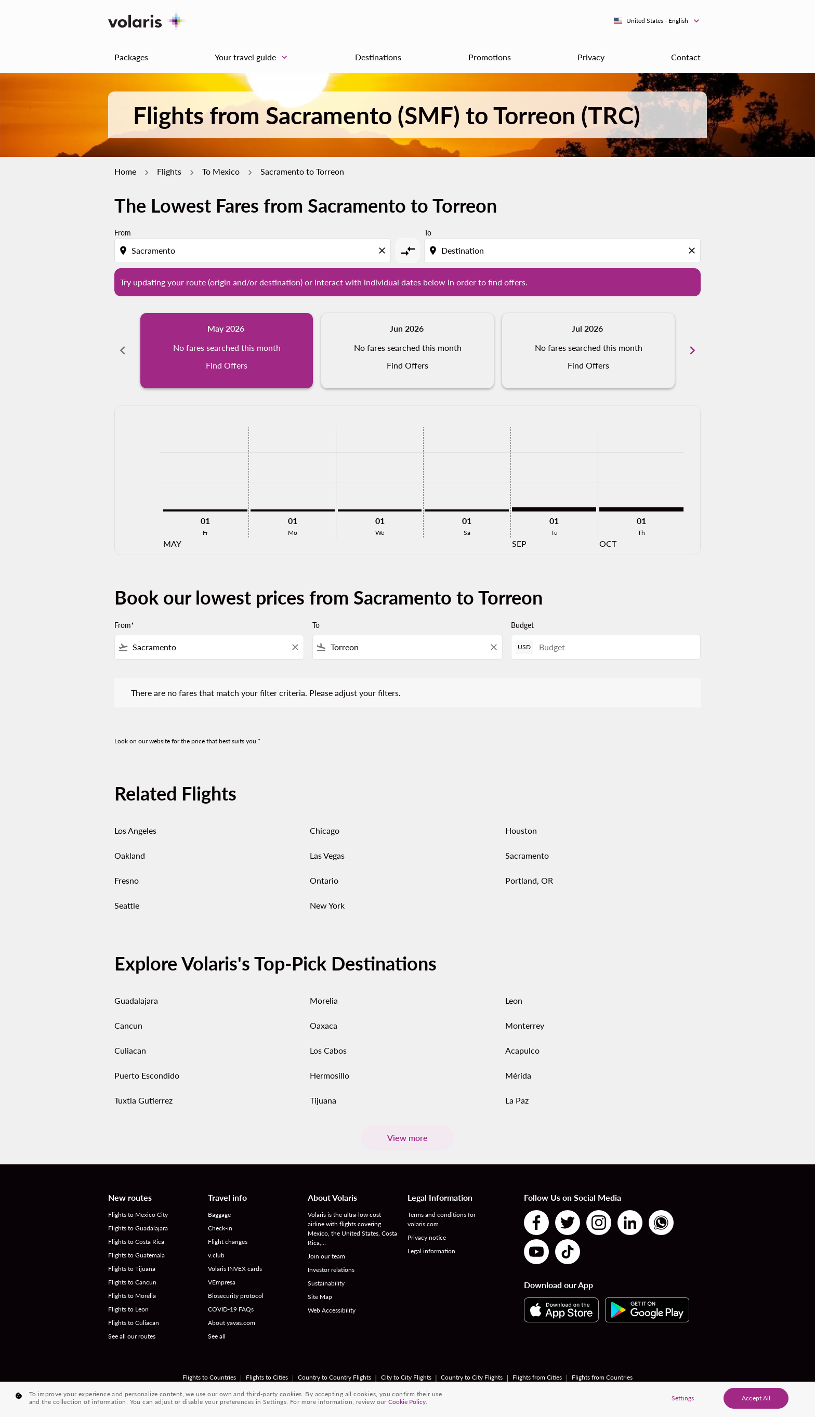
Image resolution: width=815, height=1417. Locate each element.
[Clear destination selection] (693, 251)
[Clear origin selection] (383, 251)
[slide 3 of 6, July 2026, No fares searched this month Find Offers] (588, 350)
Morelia (324, 1000)
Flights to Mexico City (138, 1214)
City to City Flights (406, 1377)
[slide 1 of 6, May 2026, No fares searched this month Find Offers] (226, 350)
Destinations (378, 57)
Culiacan (130, 1050)
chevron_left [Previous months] (122, 350)
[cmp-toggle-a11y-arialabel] (407, 250)
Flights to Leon (128, 1309)
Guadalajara (136, 1000)
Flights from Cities (537, 1377)
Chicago (324, 830)
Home (125, 171)
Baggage (219, 1214)
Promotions (489, 57)
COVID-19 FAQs (231, 1309)
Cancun (128, 1025)
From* (124, 625)
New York (327, 905)
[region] (407, 1399)
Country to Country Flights (334, 1377)
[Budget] (614, 647)
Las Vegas (327, 855)
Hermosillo (329, 1075)
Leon (513, 1000)
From (122, 232)
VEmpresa (221, 1282)
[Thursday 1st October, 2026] (641, 509)
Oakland (129, 855)
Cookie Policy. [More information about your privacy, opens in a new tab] (407, 1402)
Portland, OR (529, 880)
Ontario (324, 880)
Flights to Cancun (132, 1282)
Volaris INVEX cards (235, 1268)
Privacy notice (426, 1237)
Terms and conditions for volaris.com (441, 1219)
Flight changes (227, 1241)
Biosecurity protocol (236, 1296)
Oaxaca (323, 1025)
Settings (683, 1398)
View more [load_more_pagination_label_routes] (407, 1138)
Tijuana (323, 1100)
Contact (686, 57)
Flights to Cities (267, 1377)
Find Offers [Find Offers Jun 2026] (407, 365)
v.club (216, 1255)
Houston (521, 830)
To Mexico (221, 171)
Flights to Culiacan (133, 1323)
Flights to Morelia (132, 1296)
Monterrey (524, 1025)
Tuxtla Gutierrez (143, 1100)
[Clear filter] (295, 647)
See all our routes (131, 1336)
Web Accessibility (332, 1310)
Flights (169, 171)
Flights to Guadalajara (138, 1228)
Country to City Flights (472, 1377)
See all (217, 1336)
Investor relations (331, 1270)
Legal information (431, 1251)
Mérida (518, 1075)
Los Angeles (135, 830)
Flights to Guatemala (136, 1255)
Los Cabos (328, 1050)
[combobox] (254, 250)
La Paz (517, 1100)
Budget (522, 625)
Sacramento (527, 855)
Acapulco (522, 1050)
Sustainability (326, 1283)
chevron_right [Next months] (692, 350)
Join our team (326, 1256)
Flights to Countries (209, 1377)
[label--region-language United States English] (657, 21)
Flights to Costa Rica (136, 1241)
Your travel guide (254, 57)
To (427, 232)
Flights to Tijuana (131, 1268)
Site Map (320, 1297)
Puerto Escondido (146, 1075)
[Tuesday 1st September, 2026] (554, 509)
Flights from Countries (602, 1377)
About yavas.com (231, 1323)
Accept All (756, 1398)
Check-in (220, 1228)
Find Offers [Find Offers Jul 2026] (588, 365)
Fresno (126, 880)
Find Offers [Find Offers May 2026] (226, 365)
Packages (131, 57)
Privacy (590, 57)
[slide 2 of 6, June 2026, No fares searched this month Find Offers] (407, 350)
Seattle (126, 905)
